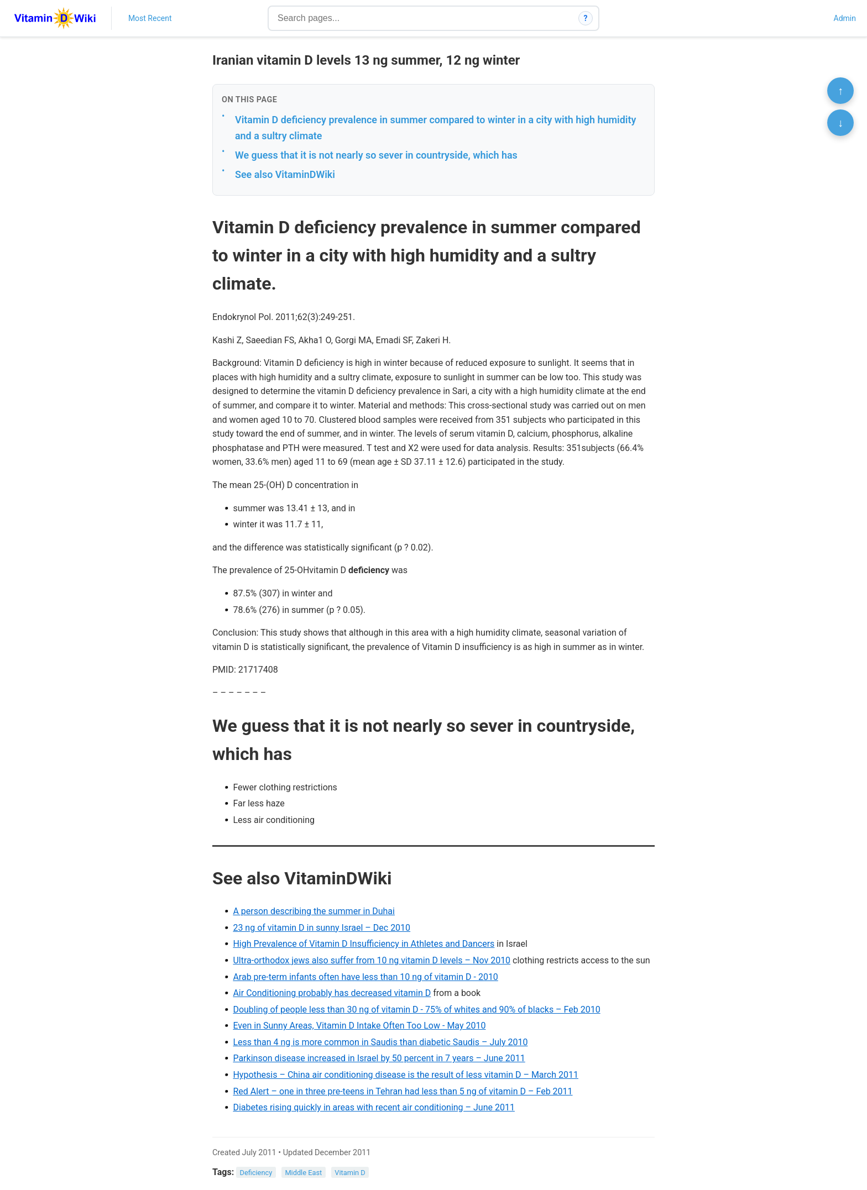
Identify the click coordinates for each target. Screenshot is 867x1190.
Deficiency (256, 1172)
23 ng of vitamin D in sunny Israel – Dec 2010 (321, 927)
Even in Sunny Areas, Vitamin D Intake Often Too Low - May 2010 (359, 1025)
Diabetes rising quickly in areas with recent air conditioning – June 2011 (374, 1107)
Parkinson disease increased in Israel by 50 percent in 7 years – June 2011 (379, 1058)
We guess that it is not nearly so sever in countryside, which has (376, 155)
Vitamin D (350, 1172)
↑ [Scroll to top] (840, 91)
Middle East (303, 1172)
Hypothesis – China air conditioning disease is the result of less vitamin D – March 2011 (405, 1075)
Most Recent (150, 18)
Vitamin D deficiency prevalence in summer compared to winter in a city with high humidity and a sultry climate (435, 127)
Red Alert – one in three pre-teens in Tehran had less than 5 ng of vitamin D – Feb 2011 (402, 1091)
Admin (845, 18)
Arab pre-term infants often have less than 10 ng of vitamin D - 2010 (365, 977)
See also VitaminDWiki (285, 174)
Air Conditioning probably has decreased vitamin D (332, 993)
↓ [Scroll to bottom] (840, 123)
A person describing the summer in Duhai (314, 911)
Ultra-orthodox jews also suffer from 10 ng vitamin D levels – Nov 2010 (371, 960)
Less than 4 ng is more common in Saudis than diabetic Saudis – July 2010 (380, 1042)
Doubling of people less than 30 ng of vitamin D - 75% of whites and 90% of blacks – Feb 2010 (416, 1009)
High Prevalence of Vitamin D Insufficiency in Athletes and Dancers (363, 944)
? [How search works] (586, 18)
